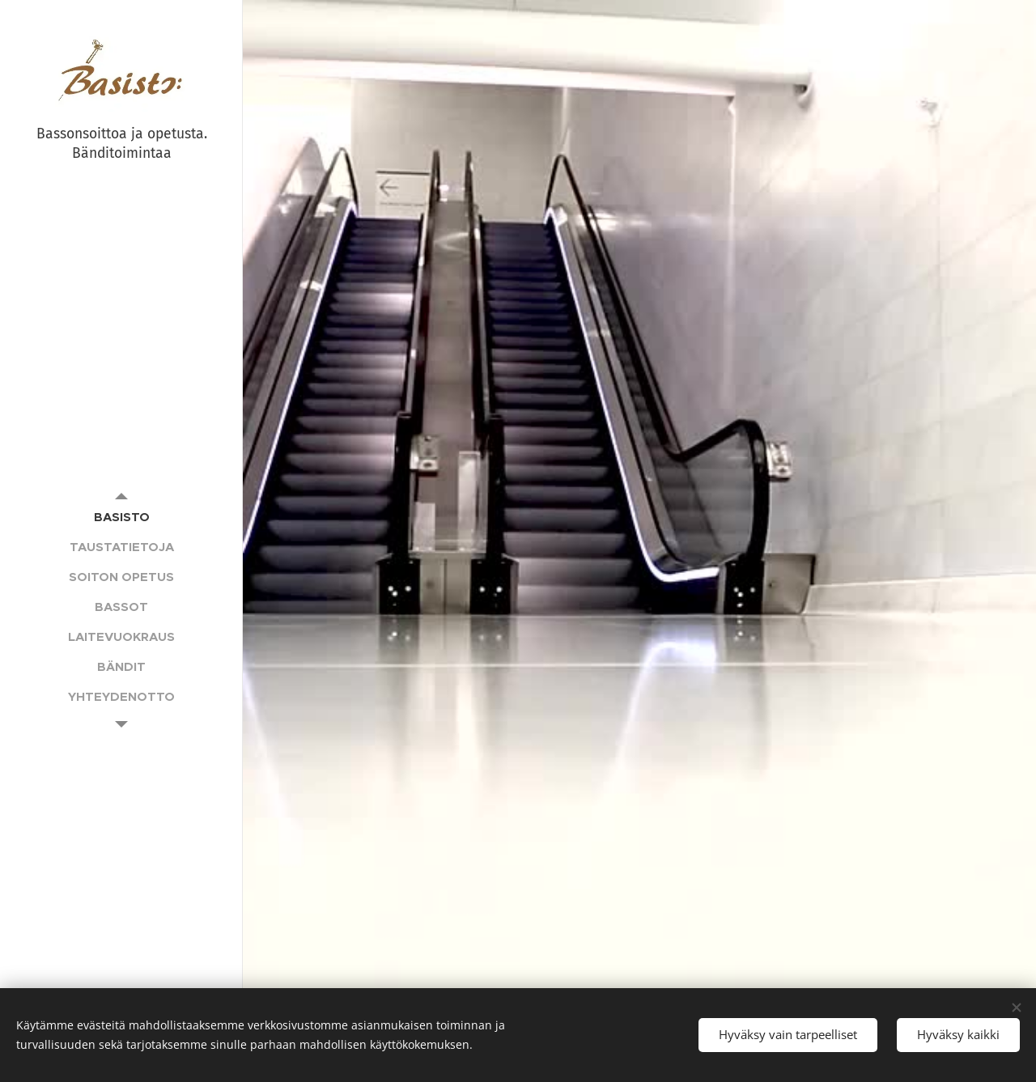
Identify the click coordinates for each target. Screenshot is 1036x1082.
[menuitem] (121, 516)
